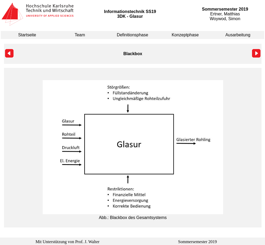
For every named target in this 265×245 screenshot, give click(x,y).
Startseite (27, 35)
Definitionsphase (132, 35)
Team (80, 35)
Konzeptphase (185, 35)
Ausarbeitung (237, 35)
